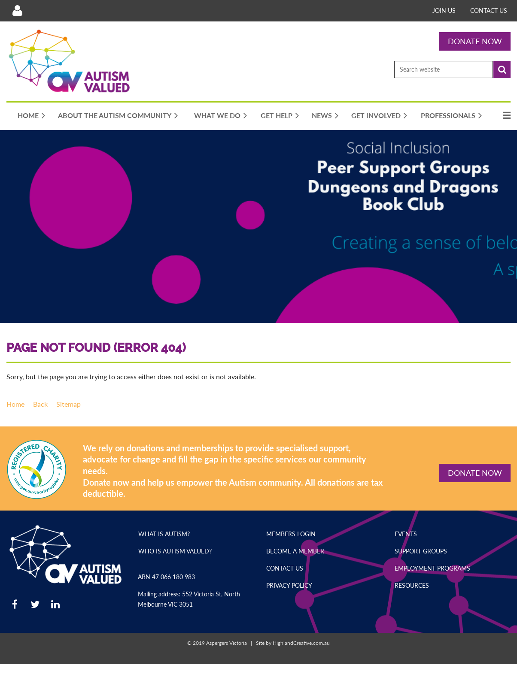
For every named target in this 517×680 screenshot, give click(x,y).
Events (406, 534)
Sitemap (68, 404)
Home (15, 404)
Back (40, 404)
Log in (17, 10)
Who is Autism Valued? (175, 551)
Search (502, 69)
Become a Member (295, 551)
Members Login (291, 534)
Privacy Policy (289, 585)
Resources (412, 585)
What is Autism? (164, 534)
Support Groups (421, 551)
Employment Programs (432, 568)
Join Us (444, 10)
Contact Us (488, 10)
